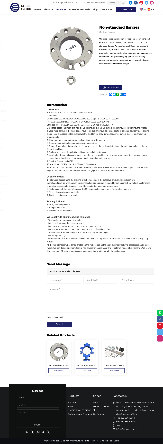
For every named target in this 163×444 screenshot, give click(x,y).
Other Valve (20, 93)
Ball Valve (19, 75)
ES (152, 9)
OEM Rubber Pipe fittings (23, 216)
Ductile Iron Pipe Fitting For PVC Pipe (26, 122)
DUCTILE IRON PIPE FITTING (25, 103)
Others (17, 57)
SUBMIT (37, 425)
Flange (17, 30)
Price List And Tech (79, 9)
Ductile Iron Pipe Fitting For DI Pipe (26, 113)
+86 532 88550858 (96, 2)
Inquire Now (113, 87)
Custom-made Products (21, 161)
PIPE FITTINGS (22, 24)
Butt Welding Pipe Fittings (23, 36)
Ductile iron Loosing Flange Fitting (24, 131)
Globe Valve (20, 84)
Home (37, 9)
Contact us (106, 9)
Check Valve (20, 89)
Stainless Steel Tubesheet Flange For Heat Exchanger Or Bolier (28, 177)
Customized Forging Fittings (25, 193)
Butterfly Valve (21, 71)
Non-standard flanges (25, 199)
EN (144, 9)
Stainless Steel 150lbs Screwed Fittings (24, 50)
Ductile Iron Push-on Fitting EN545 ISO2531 (24, 140)
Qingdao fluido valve (109, 441)
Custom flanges (22, 169)
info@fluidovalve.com (67, 2)
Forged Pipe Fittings (24, 44)
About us (48, 9)
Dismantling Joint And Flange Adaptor (25, 149)
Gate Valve (19, 80)
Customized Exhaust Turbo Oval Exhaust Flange (27, 185)
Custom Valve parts (24, 205)
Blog (95, 9)
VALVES (17, 64)
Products (61, 9)
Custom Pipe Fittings (25, 210)
